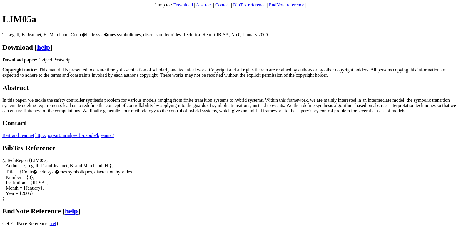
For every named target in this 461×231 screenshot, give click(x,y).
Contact (222, 4)
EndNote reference (286, 4)
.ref (53, 223)
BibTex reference (249, 4)
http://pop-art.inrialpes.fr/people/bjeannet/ (74, 135)
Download (183, 4)
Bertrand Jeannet (18, 135)
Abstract (204, 4)
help (43, 47)
